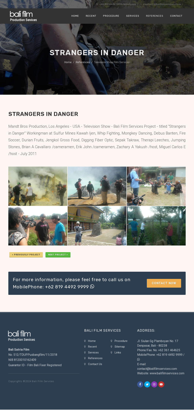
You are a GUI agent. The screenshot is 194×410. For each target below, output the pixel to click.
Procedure (121, 341)
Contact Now (164, 283)
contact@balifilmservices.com (162, 4)
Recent (92, 347)
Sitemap (120, 347)
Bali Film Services (24, 4)
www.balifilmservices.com (167, 373)
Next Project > (58, 255)
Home (68, 62)
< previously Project (26, 255)
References (83, 62)
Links (118, 353)
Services (93, 353)
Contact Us (95, 364)
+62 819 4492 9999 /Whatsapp (112, 4)
